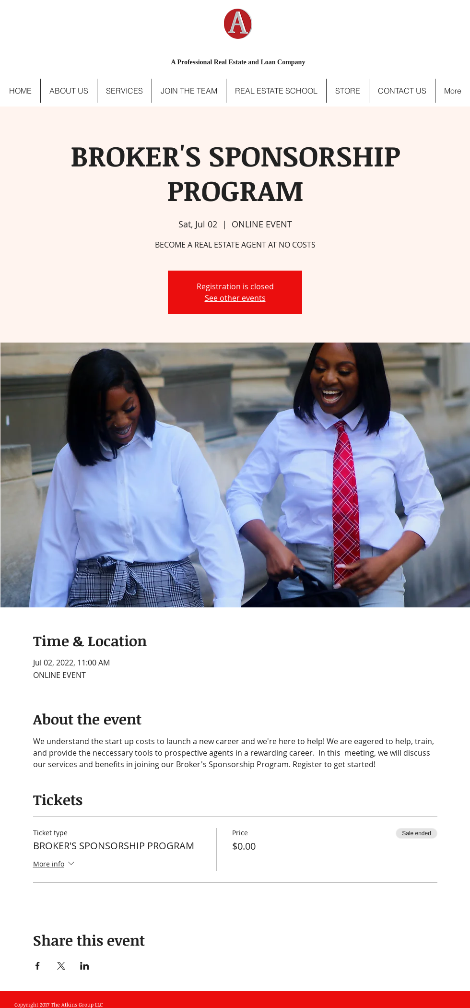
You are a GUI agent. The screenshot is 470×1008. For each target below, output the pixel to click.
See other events (235, 298)
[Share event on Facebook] (37, 966)
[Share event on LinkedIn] (84, 966)
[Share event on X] (61, 966)
